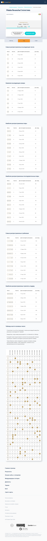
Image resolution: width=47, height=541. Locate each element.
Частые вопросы (9, 498)
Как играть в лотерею (10, 501)
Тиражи (7, 485)
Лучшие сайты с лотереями (13, 475)
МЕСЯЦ (11, 40)
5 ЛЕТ (36, 40)
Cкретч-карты (9, 492)
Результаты (20, 7)
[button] (45, 2)
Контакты (7, 510)
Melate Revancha (28, 7)
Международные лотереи (12, 478)
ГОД (24, 40)
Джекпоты (8, 482)
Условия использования (10, 513)
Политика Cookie (9, 516)
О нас (6, 507)
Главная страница (13, 7)
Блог (6, 488)
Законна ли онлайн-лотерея (11, 504)
